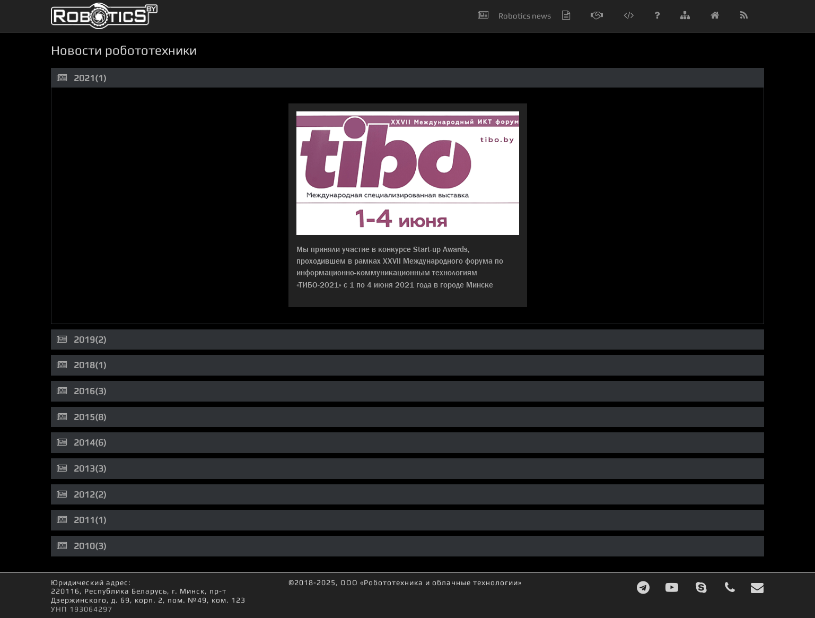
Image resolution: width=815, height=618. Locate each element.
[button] (750, 16)
